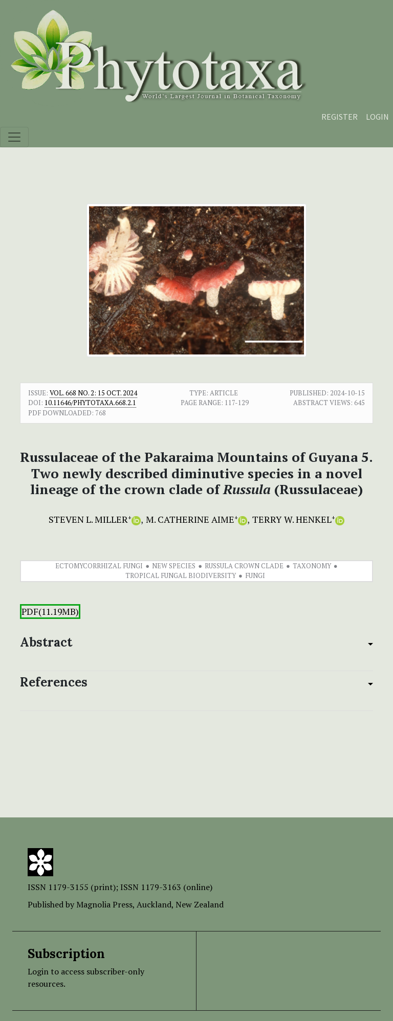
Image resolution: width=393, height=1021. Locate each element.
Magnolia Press (104, 904)
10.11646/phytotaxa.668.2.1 (90, 402)
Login (377, 117)
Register (339, 117)
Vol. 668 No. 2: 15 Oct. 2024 (93, 392)
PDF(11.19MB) (50, 611)
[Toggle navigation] (14, 137)
